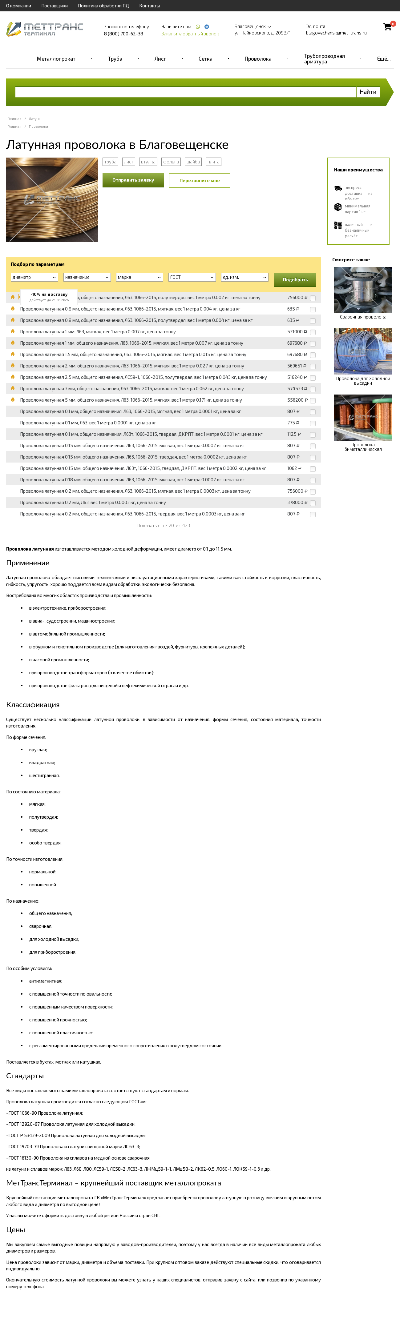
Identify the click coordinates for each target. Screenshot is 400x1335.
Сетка (205, 58)
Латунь (34, 119)
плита (214, 161)
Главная (14, 119)
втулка (148, 161)
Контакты (149, 5)
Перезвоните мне (200, 180)
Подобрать (295, 279)
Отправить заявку (133, 179)
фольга (171, 161)
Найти (368, 91)
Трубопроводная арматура (324, 58)
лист (128, 161)
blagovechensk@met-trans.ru (336, 32)
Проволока (258, 58)
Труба (115, 58)
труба (110, 161)
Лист (160, 58)
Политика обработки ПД (103, 5)
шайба (193, 161)
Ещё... (384, 58)
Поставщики (54, 5)
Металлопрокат (56, 58)
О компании (18, 5)
